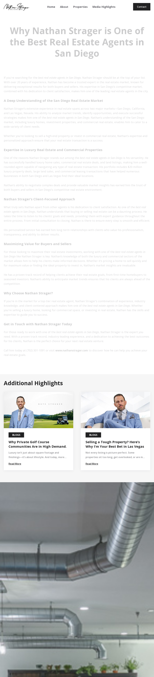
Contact (141, 6)
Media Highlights (103, 7)
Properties (80, 7)
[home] (16, 7)
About (64, 7)
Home (51, 7)
